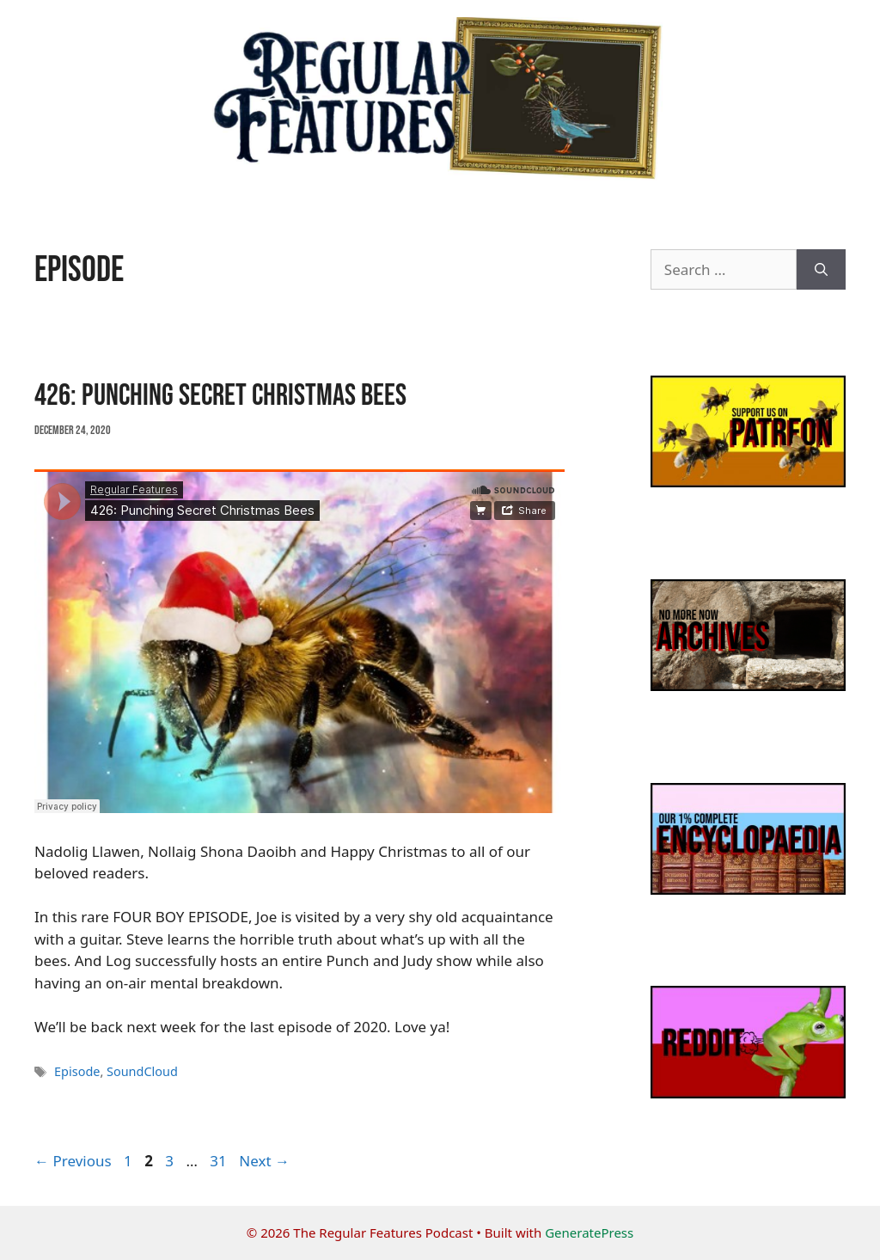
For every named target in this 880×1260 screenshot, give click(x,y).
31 (219, 1161)
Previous (73, 1161)
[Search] (821, 270)
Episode (77, 1071)
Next (264, 1161)
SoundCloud (142, 1071)
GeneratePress (589, 1232)
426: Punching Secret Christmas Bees (220, 395)
